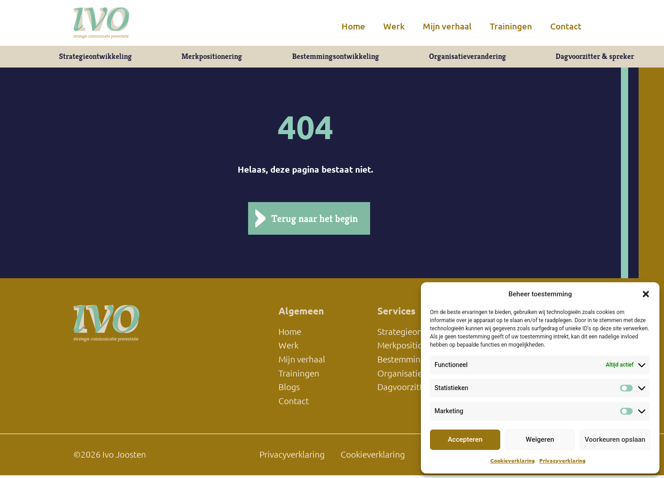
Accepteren (465, 439)
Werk (394, 26)
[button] (645, 294)
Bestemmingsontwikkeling (334, 58)
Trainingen (511, 26)
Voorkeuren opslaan (615, 439)
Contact (565, 26)
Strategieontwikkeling (94, 58)
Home (353, 26)
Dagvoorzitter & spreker (595, 58)
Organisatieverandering (466, 58)
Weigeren (540, 439)
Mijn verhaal (447, 26)
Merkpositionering (211, 58)
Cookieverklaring (512, 461)
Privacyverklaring (562, 461)
